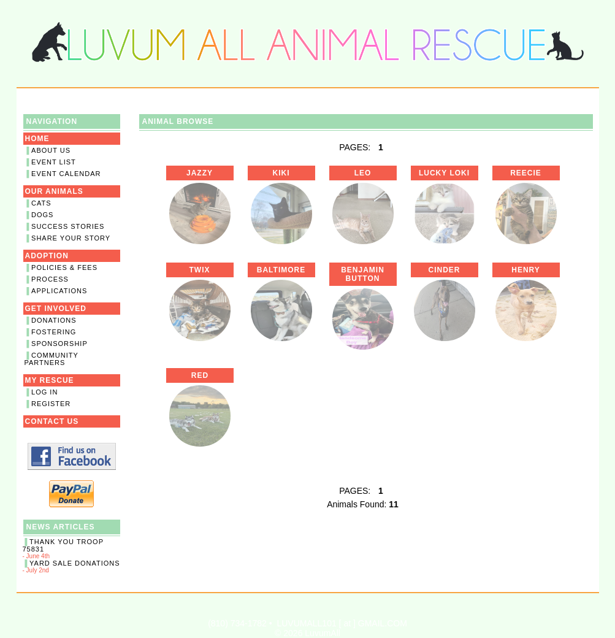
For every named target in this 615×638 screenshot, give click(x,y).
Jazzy (199, 173)
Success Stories (67, 226)
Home (37, 138)
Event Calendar (66, 173)
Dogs (42, 214)
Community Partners (51, 359)
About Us (51, 150)
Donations (54, 320)
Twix (199, 270)
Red (199, 375)
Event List (53, 162)
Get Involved (55, 308)
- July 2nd (72, 566)
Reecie (525, 173)
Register (51, 403)
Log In (44, 392)
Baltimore (281, 270)
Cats (41, 203)
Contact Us (52, 421)
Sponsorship (59, 343)
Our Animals (54, 191)
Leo (363, 173)
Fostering (53, 332)
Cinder (444, 270)
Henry (525, 270)
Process (50, 279)
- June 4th (72, 548)
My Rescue (49, 380)
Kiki (281, 173)
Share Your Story (70, 238)
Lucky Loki (444, 173)
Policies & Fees (64, 267)
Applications (59, 290)
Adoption (47, 256)
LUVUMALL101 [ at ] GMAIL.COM (342, 623)
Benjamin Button (362, 274)
